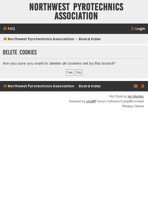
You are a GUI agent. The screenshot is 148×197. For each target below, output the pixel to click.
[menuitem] (9, 29)
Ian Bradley (136, 96)
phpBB (90, 101)
